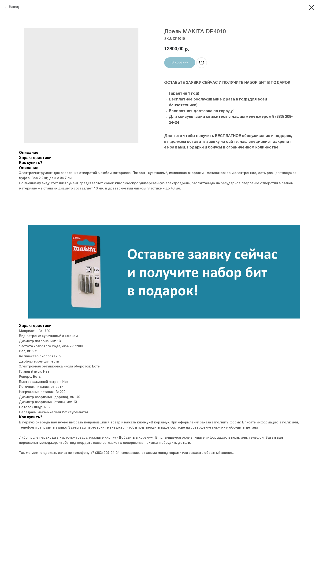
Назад (14, 7)
